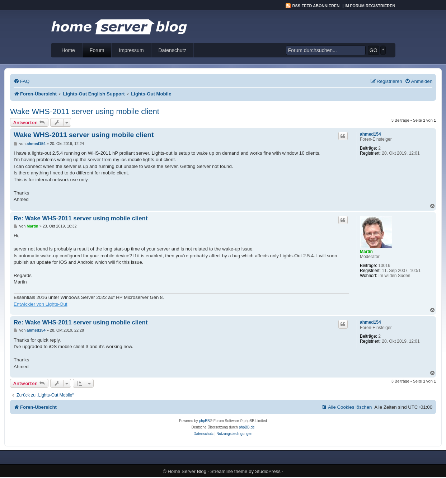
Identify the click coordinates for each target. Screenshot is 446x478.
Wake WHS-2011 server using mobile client (84, 111)
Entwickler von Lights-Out (40, 304)
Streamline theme (228, 471)
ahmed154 (370, 134)
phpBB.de (247, 427)
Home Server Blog (187, 471)
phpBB (204, 421)
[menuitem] (21, 81)
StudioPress (268, 471)
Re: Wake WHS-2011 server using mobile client (80, 218)
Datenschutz (173, 50)
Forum (97, 50)
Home (68, 50)
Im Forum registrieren (369, 6)
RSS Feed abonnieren (316, 6)
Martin (366, 251)
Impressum (131, 50)
